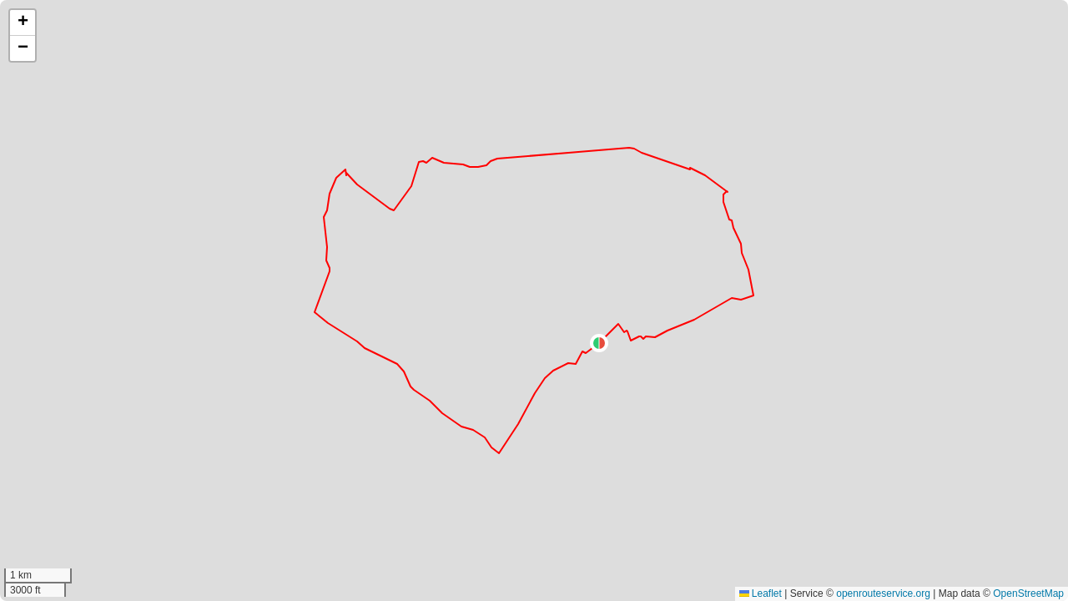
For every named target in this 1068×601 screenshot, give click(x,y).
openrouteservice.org (883, 593)
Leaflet (760, 593)
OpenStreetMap (1028, 593)
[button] (599, 343)
